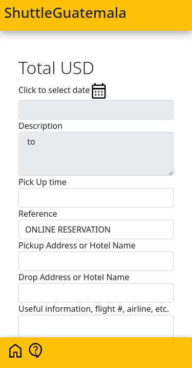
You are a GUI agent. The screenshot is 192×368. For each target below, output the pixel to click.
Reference (37, 213)
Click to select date (63, 91)
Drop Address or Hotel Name (74, 277)
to (96, 154)
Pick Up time (42, 182)
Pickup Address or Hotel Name (77, 245)
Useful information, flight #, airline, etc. (93, 308)
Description (40, 125)
